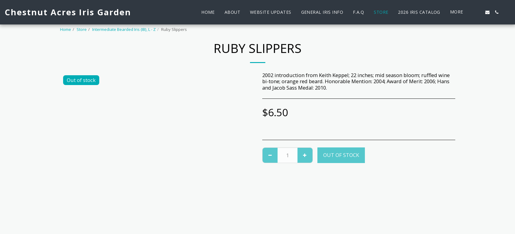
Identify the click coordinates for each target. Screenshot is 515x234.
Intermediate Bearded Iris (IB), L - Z (124, 29)
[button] (478, 12)
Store (82, 29)
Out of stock (341, 154)
